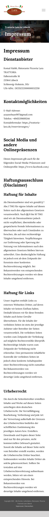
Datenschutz (29, 506)
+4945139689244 (21, 118)
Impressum (20, 506)
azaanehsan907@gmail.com (18, 114)
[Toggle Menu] (44, 10)
